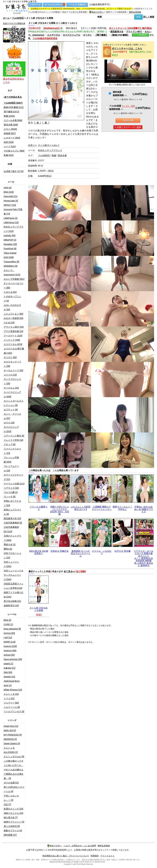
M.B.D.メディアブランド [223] (14, 229)
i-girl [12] (8, 637)
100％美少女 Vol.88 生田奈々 (38, 552)
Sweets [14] (9, 676)
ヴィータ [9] (9, 496)
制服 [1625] (9, 116)
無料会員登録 (135, 12)
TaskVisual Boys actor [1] (12, 683)
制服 (54, 155)
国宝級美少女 (116, 31)
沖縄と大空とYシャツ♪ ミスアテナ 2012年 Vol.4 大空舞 (59, 510)
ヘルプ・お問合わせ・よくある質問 (80, 846)
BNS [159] (9, 192)
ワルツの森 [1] (11, 492)
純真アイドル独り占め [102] (13, 594)
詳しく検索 (148, 17)
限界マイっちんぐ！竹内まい (122, 508)
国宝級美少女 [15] (12, 518)
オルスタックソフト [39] (12, 363)
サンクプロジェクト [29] (12, 381)
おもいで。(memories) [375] (12, 272)
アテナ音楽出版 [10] (13, 331)
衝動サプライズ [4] (13, 830)
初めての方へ (96, 12)
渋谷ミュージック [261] (11, 564)
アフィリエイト (107, 856)
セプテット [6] (11, 409)
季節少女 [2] (9, 544)
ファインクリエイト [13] (12, 451)
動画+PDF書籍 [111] (14, 107)
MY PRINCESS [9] (13, 735)
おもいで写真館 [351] (14, 279)
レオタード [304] (12, 137)
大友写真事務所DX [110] (11, 529)
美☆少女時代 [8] (12, 826)
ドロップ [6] (9, 444)
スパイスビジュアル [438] (12, 394)
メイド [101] (10, 146)
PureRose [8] (10, 248)
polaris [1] (8, 663)
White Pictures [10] (13, 689)
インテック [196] (12, 340)
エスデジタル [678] (13, 344)
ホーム (6, 18)
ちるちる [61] (10, 292)
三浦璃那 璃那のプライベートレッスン (101, 508)
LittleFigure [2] (11, 218)
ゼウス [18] (9, 422)
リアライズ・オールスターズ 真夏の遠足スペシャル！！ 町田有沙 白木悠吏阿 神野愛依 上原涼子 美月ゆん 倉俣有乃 (143, 558)
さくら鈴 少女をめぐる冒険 (39, 609)
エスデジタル (53, 35)
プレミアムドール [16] (11, 468)
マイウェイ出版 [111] (14, 483)
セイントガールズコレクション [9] (13, 403)
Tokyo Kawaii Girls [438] (10, 255)
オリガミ (87, 35)
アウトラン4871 (134, 31)
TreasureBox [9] (11, 261)
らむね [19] (9, 322)
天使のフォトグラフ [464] (12, 538)
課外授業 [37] (10, 835)
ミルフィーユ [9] (12, 707)
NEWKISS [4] (10, 739)
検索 (99, 17)
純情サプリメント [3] (14, 822)
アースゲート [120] (13, 335)
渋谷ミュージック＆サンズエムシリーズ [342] (13, 575)
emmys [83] (9, 633)
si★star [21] (9, 668)
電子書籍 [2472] (11, 111)
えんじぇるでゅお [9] (14, 756)
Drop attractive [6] (12, 629)
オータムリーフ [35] (13, 370)
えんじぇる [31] (11, 694)
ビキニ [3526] (10, 129)
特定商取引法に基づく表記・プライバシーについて (65, 856)
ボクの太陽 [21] (11, 782)
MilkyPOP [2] (10, 240)
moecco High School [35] (10, 652)
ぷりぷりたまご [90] (13, 314)
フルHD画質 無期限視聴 (122, 107)
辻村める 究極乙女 (60, 551)
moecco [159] (10, 646)
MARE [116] (9, 642)
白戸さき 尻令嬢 (122, 551)
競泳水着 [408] (11, 124)
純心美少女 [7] (11, 817)
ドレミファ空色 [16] (13, 440)
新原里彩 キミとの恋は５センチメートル (80, 553)
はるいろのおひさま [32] (12, 307)
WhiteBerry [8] (11, 266)
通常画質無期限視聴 (120, 94)
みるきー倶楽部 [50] (13, 318)
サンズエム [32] (11, 388)
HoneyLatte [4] (11, 200)
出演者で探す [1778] (14, 171)
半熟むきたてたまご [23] (12, 503)
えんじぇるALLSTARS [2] (11, 750)
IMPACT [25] (10, 205)
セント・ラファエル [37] (12, 416)
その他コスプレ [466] (14, 151)
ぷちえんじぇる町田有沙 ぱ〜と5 (80, 508)
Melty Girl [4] (10, 730)
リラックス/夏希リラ (39, 508)
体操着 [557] (10, 133)
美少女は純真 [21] (12, 601)
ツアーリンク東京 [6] (14, 435)
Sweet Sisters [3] (12, 743)
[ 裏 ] (46, 122)
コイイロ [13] (10, 375)
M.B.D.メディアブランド (50, 150)
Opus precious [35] (13, 659)
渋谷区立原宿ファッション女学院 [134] (13, 585)
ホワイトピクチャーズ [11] (13, 477)
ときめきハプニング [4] (12, 298)
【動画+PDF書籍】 (120, 35)
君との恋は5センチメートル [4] (14, 789)
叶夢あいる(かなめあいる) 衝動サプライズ (143, 509)
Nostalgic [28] (10, 244)
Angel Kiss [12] (11, 726)
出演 (32, 145)
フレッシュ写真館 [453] (11, 459)
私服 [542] (9, 155)
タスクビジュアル (71, 35)
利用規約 (95, 856)
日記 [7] (7, 804)
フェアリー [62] (11, 703)
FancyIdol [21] (10, 196)
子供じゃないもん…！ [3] (11, 797)
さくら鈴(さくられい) (48, 145)
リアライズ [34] (11, 488)
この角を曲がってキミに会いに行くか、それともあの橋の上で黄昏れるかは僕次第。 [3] (13, 770)
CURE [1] (8, 624)
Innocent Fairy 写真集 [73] (13, 211)
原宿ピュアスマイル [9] (12, 511)
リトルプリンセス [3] (14, 711)
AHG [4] (8, 187)
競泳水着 (62, 155)
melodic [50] (9, 235)
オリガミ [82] (10, 357)
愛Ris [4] (8, 549)
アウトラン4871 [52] (14, 327)
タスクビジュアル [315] (11, 429)
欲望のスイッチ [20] (13, 809)
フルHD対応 (18, 18)
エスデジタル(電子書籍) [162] (14, 350)
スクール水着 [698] (13, 120)
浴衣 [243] (9, 142)
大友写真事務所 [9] (13, 523)
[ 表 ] (37, 122)
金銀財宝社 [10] (11, 605)
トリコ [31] (9, 698)
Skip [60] (8, 672)
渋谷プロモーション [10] (12, 555)
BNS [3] (7, 620)
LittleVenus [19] (11, 222)
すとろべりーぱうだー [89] (13, 285)
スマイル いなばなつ (101, 552)
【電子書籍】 (101, 35)
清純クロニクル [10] (13, 813)
